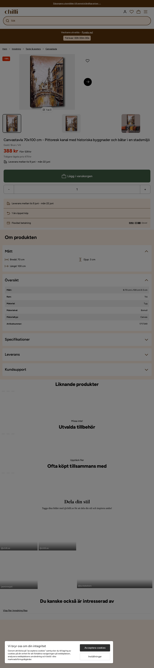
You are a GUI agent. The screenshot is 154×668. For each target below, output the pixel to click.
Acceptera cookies (95, 647)
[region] (59, 652)
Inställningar (95, 656)
